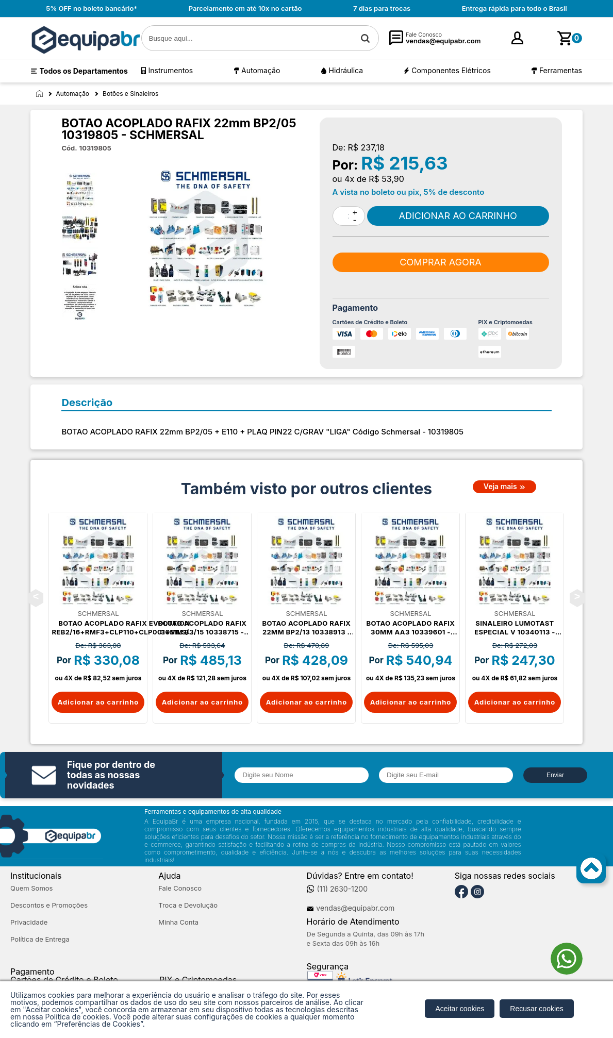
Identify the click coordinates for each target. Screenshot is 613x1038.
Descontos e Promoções (49, 905)
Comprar (458, 216)
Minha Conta (178, 922)
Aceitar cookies (459, 1008)
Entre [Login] (503, 41)
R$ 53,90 (386, 179)
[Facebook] (461, 892)
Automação (260, 70)
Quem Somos (31, 888)
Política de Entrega (40, 939)
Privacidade (28, 922)
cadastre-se (539, 41)
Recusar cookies (537, 1008)
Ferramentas (560, 70)
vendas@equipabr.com (355, 908)
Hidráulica (346, 70)
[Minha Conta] (486, 38)
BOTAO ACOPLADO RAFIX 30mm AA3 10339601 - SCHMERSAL (411, 628)
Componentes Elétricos (451, 70)
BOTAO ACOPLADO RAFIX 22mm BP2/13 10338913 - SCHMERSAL (306, 628)
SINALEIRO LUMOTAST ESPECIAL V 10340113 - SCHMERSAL (514, 628)
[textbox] (260, 38)
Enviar (555, 775)
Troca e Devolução (188, 905)
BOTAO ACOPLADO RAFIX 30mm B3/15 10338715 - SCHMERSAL (202, 628)
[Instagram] (477, 892)
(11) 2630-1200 (342, 889)
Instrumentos (170, 70)
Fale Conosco (180, 888)
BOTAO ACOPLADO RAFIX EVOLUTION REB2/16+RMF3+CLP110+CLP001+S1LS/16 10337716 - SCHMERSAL (124, 628)
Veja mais (500, 486)
